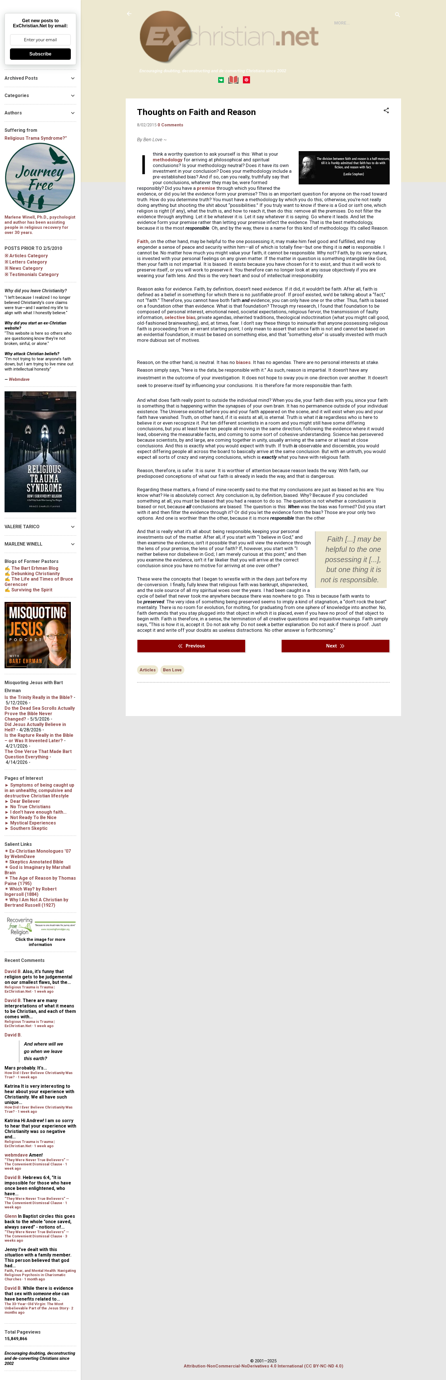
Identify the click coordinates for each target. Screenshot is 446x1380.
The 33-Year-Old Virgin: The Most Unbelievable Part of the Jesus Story (36, 1306)
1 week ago (43, 991)
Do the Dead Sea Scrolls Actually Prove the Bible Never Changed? (40, 714)
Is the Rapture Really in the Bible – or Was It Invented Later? (39, 738)
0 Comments (170, 148)
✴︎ (34, 862)
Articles (148, 693)
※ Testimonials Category (32, 274)
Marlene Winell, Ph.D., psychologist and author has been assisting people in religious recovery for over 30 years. (40, 225)
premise (206, 211)
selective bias (179, 341)
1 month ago (34, 1279)
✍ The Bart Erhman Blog (31, 568)
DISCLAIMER (204, 103)
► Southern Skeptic (26, 828)
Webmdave (19, 379)
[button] (386, 134)
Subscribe (40, 54)
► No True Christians (28, 806)
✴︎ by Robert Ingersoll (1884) (31, 891)
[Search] (397, 15)
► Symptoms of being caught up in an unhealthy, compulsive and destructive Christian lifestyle (39, 790)
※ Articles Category (26, 255)
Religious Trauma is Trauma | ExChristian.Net (30, 989)
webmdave (16, 1155)
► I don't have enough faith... (36, 812)
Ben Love (172, 693)
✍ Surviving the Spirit (28, 590)
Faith (142, 265)
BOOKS (174, 103)
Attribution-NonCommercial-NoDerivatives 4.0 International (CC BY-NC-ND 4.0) (263, 1366)
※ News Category (24, 268)
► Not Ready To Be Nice (31, 817)
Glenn (11, 1216)
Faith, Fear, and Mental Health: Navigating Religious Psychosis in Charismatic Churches (40, 1274)
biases (243, 385)
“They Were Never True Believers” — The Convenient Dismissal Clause (37, 1162)
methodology (168, 183)
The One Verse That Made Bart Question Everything (38, 754)
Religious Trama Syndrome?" (36, 138)
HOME (150, 103)
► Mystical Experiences (30, 823)
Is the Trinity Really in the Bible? (39, 697)
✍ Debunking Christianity (32, 573)
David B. (13, 971)
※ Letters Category (26, 262)
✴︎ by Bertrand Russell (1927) (36, 902)
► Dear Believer (22, 801)
